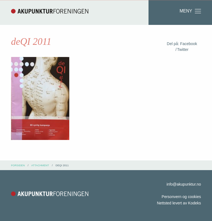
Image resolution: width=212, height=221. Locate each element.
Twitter (183, 49)
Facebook (188, 43)
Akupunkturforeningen (49, 11)
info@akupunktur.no (183, 184)
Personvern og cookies (181, 196)
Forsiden (18, 165)
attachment (40, 165)
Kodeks (194, 203)
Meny (190, 11)
